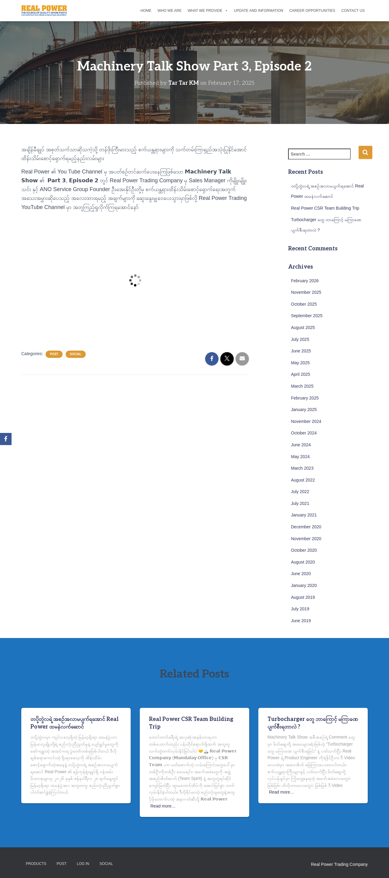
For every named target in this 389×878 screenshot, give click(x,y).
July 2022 (300, 491)
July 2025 (300, 339)
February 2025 (305, 398)
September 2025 (307, 315)
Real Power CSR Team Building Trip (325, 208)
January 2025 (304, 409)
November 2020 (306, 538)
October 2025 (304, 304)
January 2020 (304, 585)
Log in (83, 864)
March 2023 (302, 468)
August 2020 (303, 562)
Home (145, 11)
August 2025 (303, 327)
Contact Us (353, 11)
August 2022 (303, 480)
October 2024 (304, 432)
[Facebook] (6, 439)
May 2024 (300, 456)
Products (36, 864)
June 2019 (301, 620)
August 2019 (303, 597)
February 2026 (305, 280)
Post (54, 354)
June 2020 (301, 573)
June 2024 (301, 444)
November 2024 (306, 421)
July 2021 (300, 503)
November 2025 (306, 292)
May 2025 (300, 362)
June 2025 (301, 350)
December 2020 (306, 526)
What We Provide (208, 10)
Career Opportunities (312, 11)
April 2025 (300, 374)
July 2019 (300, 608)
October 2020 (304, 550)
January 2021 (304, 515)
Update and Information (258, 11)
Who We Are (169, 11)
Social (75, 354)
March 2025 (302, 386)
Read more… (163, 806)
